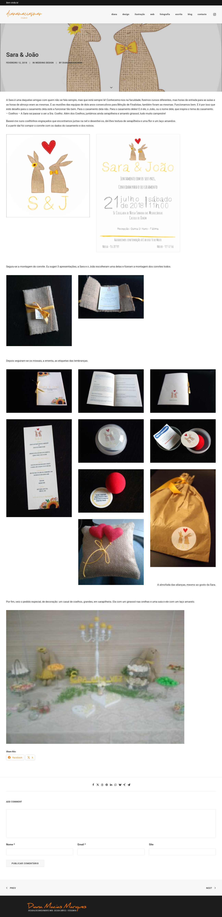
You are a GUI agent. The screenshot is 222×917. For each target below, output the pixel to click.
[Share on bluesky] (120, 748)
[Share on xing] (124, 748)
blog (190, 14)
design (125, 14)
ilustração (140, 14)
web (152, 14)
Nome (10, 807)
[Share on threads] (102, 748)
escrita (178, 14)
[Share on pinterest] (106, 748)
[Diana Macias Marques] (24, 14)
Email (82, 807)
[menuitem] (114, 14)
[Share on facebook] (93, 748)
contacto (202, 14)
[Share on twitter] (98, 748)
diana (114, 14)
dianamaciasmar (72, 44)
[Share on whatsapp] (115, 748)
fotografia (165, 14)
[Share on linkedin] (111, 748)
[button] (214, 14)
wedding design (44, 44)
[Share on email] (129, 748)
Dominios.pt (62, 896)
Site (151, 807)
